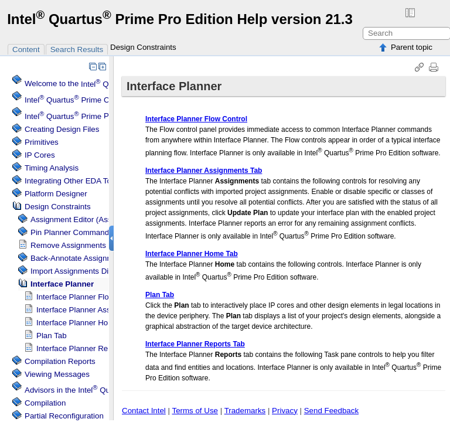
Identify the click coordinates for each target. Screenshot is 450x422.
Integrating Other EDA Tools (73, 180)
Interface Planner (62, 284)
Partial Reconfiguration (64, 415)
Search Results (76, 49)
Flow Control (89, 296)
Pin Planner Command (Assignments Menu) (106, 232)
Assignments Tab (96, 309)
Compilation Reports (60, 361)
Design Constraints (143, 47)
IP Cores (40, 155)
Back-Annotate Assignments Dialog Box (99, 258)
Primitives (42, 142)
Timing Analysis (52, 168)
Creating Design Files (62, 129)
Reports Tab (88, 348)
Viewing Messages (57, 374)
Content (26, 49)
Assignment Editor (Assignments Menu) (99, 219)
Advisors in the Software (106, 390)
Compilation (45, 403)
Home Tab (85, 322)
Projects (78, 116)
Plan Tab (51, 335)
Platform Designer (56, 193)
